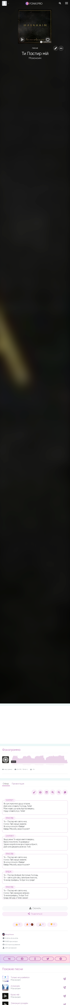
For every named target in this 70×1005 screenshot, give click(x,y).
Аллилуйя (15, 986)
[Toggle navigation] (66, 3)
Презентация (18, 784)
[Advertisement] (35, 725)
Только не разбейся (20, 977)
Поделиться (35, 914)
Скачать (35, 908)
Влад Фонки (8, 934)
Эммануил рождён (19, 1003)
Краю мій (15, 995)
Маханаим (35, 58)
